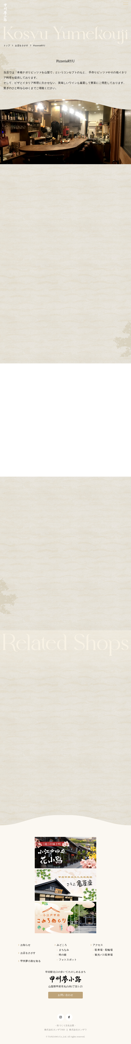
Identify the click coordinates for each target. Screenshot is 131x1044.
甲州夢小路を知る (30, 961)
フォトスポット (68, 959)
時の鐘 (63, 954)
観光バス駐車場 (104, 954)
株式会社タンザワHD (54, 1029)
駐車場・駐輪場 (104, 950)
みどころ (62, 945)
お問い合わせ (65, 995)
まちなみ (64, 950)
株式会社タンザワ (78, 1029)
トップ (6, 45)
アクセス (98, 945)
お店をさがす (21, 45)
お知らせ (25, 945)
